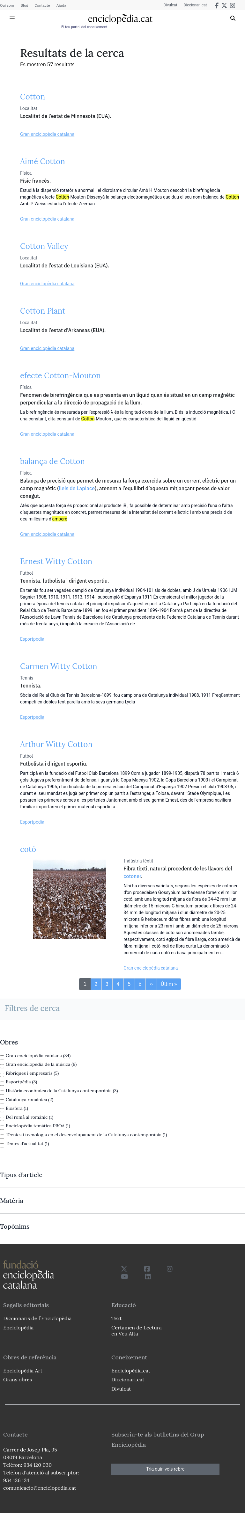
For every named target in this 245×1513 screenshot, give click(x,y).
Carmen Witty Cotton (58, 666)
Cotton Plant (42, 311)
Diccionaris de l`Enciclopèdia (37, 1318)
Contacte (42, 5)
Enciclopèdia (18, 1327)
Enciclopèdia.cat (130, 1370)
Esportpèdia (32, 639)
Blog (24, 5)
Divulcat (170, 5)
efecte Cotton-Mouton (60, 376)
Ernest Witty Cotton (56, 561)
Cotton (32, 97)
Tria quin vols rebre (165, 1469)
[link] (122, 1042)
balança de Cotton (52, 461)
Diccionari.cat (195, 5)
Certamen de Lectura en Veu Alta (136, 1330)
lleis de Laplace (77, 488)
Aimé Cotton (42, 161)
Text (116, 1318)
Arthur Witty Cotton (56, 744)
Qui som (7, 5)
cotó (28, 849)
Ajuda (61, 5)
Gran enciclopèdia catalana (47, 134)
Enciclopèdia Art (22, 1370)
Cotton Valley (44, 246)
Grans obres (17, 1379)
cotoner (132, 876)
